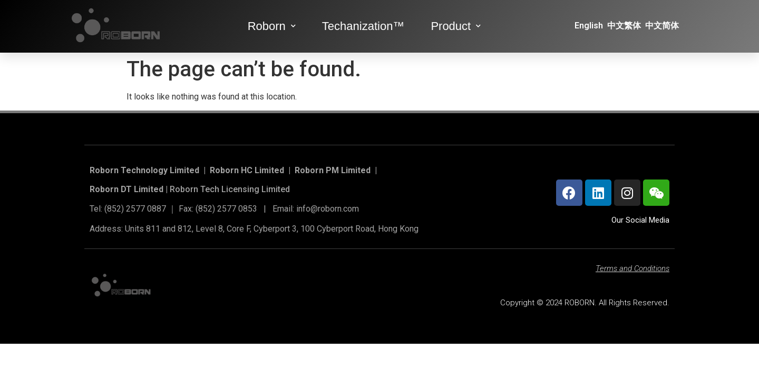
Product (456, 26)
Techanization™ (363, 26)
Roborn (272, 26)
